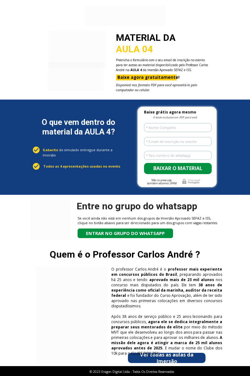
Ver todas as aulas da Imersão (166, 358)
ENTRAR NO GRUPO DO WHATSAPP (125, 233)
